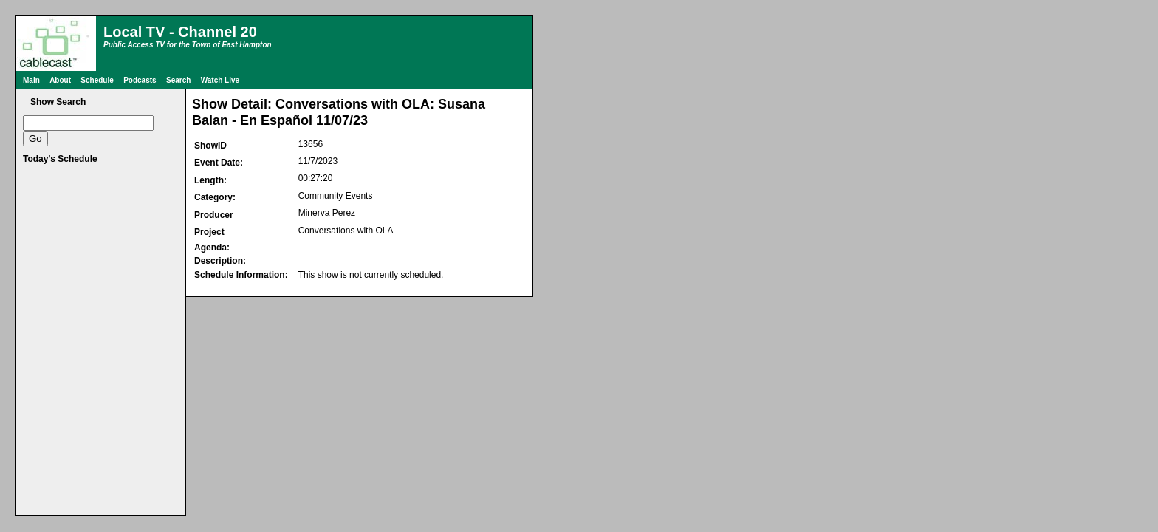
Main (31, 80)
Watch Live (220, 80)
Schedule (96, 80)
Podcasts (139, 80)
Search (178, 80)
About (60, 80)
